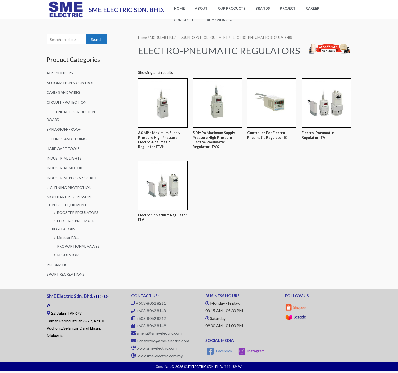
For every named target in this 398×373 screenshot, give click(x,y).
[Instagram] (252, 353)
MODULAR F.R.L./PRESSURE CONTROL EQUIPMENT (192, 42)
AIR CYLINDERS (61, 78)
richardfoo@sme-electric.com (163, 342)
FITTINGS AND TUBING (68, 143)
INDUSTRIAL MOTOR (65, 171)
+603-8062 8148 (151, 312)
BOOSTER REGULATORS (78, 215)
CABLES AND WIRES (64, 97)
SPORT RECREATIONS (66, 276)
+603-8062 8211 (151, 305)
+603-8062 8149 (151, 327)
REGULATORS (69, 257)
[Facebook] (219, 353)
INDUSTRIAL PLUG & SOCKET (73, 181)
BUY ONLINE (182, 24)
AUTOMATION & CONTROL (71, 87)
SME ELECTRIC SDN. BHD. (126, 11)
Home (142, 42)
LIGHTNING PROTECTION (70, 190)
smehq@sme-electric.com (159, 335)
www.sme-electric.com (157, 350)
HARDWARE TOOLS (64, 152)
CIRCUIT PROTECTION (67, 106)
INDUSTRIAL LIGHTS (65, 162)
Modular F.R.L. (69, 240)
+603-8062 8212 (151, 320)
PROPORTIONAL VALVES (79, 248)
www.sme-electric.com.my (160, 358)
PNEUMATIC (58, 267)
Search (96, 44)
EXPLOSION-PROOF (65, 133)
